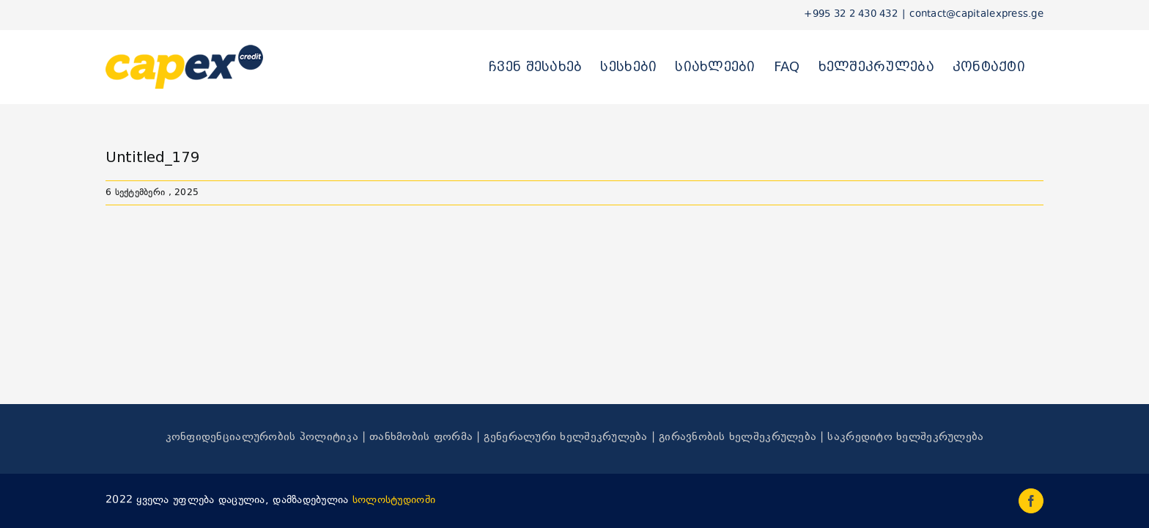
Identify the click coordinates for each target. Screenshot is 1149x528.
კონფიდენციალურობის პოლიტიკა (262, 437)
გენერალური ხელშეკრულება (565, 437)
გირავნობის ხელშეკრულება (737, 437)
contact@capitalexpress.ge (976, 14)
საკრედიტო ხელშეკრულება (905, 437)
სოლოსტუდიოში (393, 500)
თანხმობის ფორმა (421, 437)
